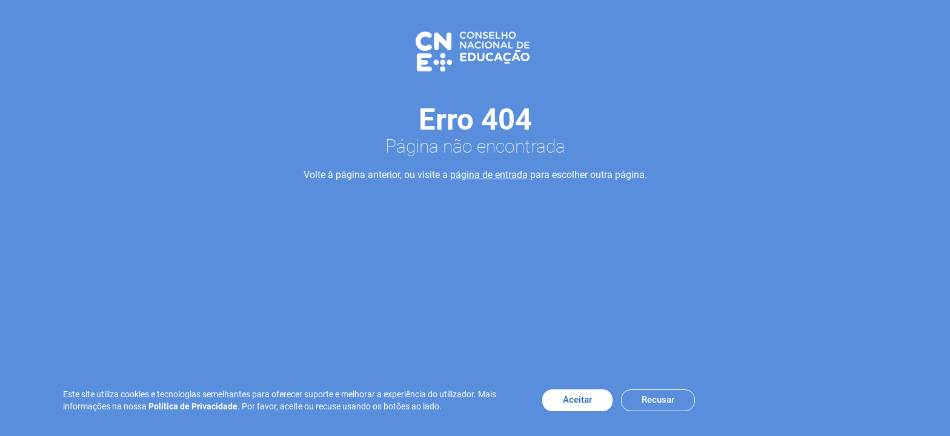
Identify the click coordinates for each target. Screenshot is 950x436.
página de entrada (489, 174)
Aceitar (577, 399)
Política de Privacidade (193, 406)
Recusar (658, 399)
